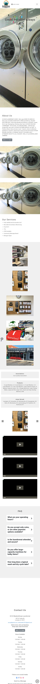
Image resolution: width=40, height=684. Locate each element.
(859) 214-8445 (15, 4)
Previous (3, 482)
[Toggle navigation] (37, 4)
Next (37, 482)
